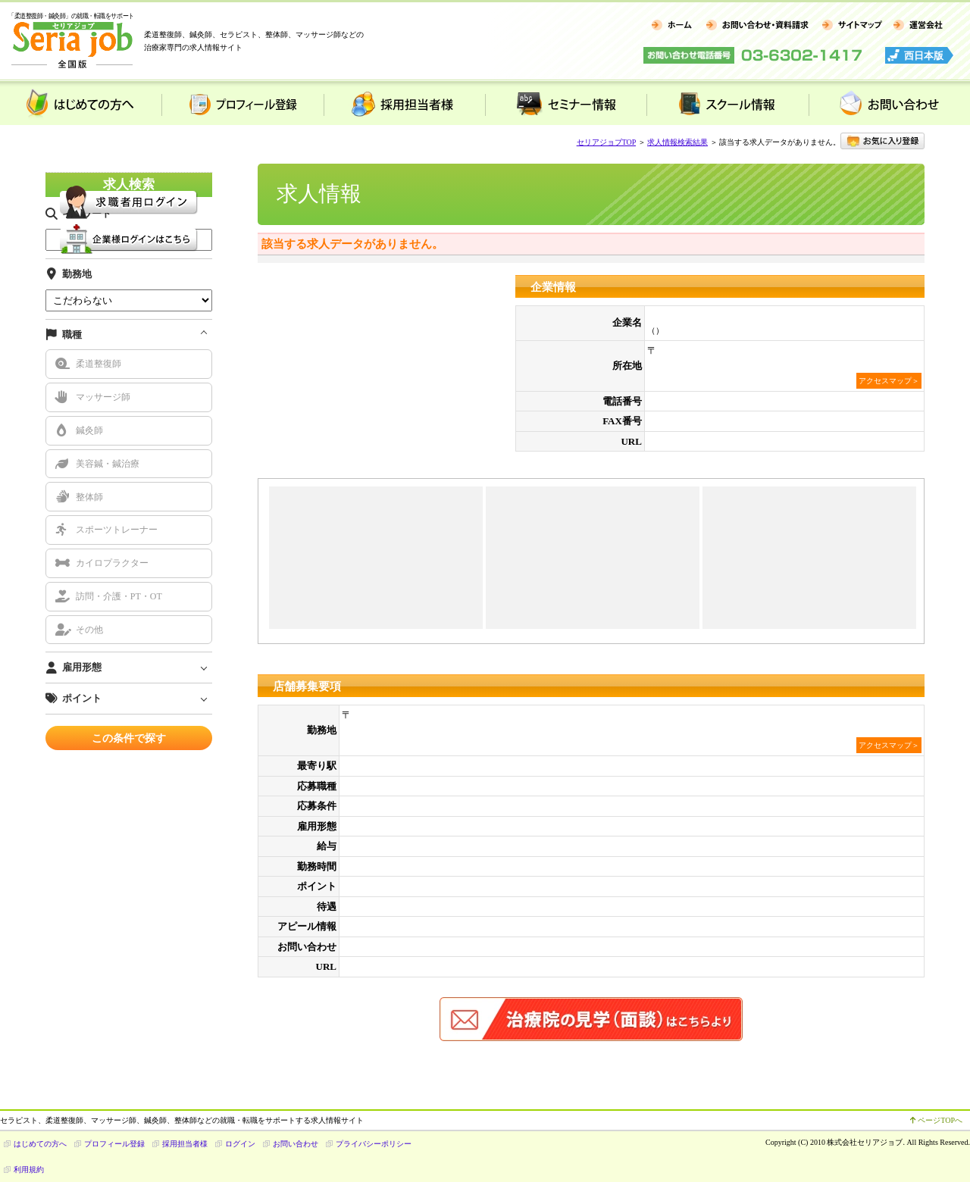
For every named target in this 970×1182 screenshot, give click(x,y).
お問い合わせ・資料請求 (756, 26)
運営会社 (918, 26)
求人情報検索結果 (677, 142)
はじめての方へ (80, 103)
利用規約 (29, 1169)
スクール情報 (727, 103)
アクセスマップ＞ (889, 381)
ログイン (240, 1144)
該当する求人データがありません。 (352, 244)
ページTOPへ (936, 1120)
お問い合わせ (889, 103)
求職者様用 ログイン (129, 202)
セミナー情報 (565, 103)
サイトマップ (851, 26)
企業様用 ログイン (129, 239)
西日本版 (923, 55)
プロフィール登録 (242, 103)
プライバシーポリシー (373, 1144)
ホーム (672, 26)
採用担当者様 (404, 103)
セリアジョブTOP (606, 142)
